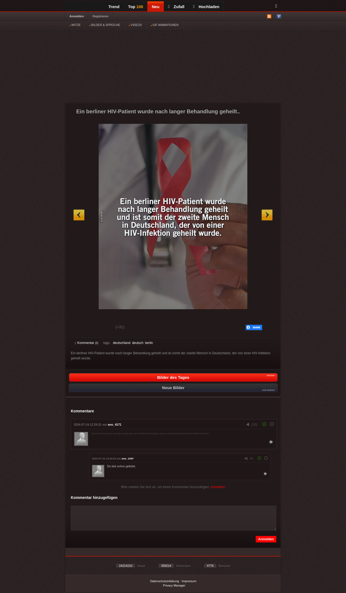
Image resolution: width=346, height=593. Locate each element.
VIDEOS (135, 24)
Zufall (176, 6)
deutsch (137, 343)
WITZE (75, 24)
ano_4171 (114, 424)
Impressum (189, 581)
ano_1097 (128, 458)
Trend (113, 6)
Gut (81, 327)
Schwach (101, 327)
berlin (149, 343)
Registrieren (100, 16)
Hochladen (206, 6)
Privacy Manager (174, 585)
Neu (155, 6)
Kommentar (86, 343)
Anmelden (76, 16)
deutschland (122, 343)
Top (135, 6)
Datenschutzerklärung (164, 581)
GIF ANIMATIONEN (164, 24)
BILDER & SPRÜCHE (104, 24)
